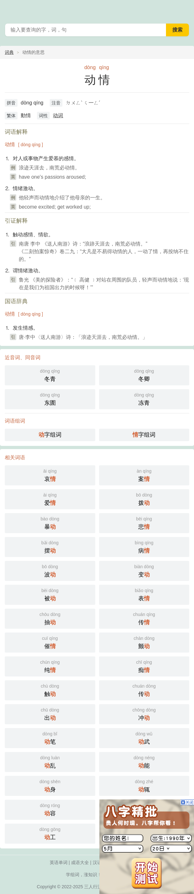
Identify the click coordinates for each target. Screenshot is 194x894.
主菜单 (185, 9)
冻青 (144, 398)
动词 (58, 115)
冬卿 (144, 374)
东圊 (50, 398)
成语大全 (80, 862)
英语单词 (59, 862)
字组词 (50, 435)
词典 (9, 52)
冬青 (50, 374)
